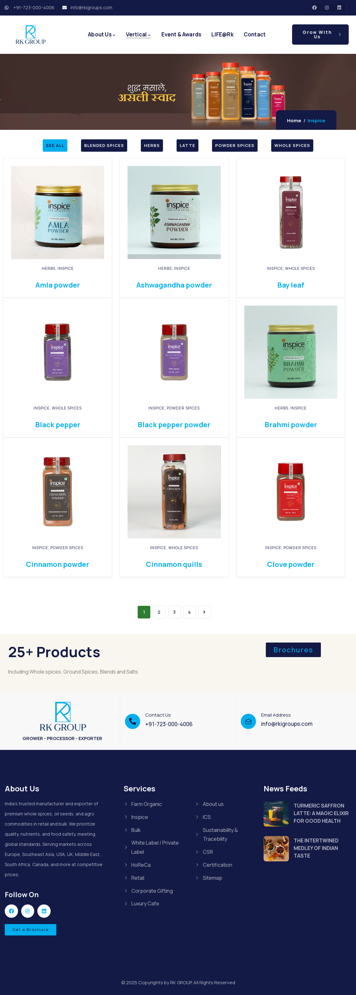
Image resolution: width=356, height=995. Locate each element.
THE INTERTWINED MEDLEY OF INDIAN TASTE (316, 848)
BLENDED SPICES (104, 145)
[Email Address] (248, 721)
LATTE (187, 145)
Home (294, 120)
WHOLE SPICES (292, 145)
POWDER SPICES (234, 145)
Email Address (276, 715)
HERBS (152, 145)
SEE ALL (55, 145)
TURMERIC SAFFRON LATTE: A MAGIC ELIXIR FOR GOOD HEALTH (321, 813)
